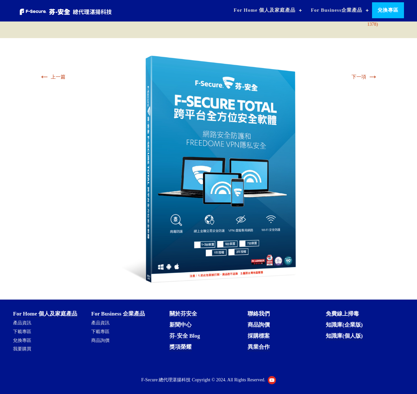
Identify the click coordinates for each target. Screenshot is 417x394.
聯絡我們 (259, 314)
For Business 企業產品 (118, 314)
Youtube (272, 380)
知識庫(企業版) (344, 325)
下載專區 (22, 331)
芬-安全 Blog (184, 336)
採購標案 (259, 336)
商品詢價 (100, 340)
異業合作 (259, 347)
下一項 (365, 76)
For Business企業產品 (336, 10)
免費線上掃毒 (342, 314)
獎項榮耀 (180, 347)
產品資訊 (22, 322)
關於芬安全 (183, 314)
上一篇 (52, 76)
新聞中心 (180, 325)
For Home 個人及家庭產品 (264, 10)
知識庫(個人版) (344, 336)
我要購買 (22, 348)
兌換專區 (388, 10)
